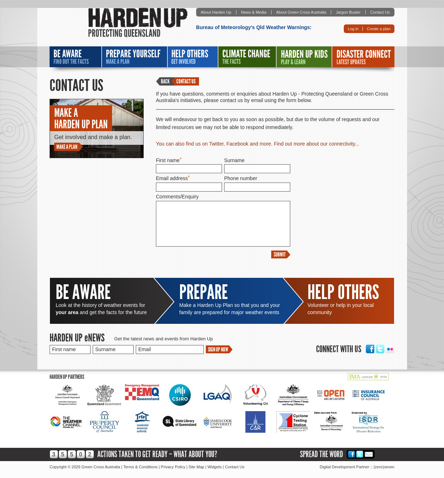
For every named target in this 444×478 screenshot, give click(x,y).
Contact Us (380, 12)
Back (165, 81)
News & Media (254, 12)
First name (168, 160)
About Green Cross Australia (301, 12)
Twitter (380, 349)
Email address (172, 178)
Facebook (370, 349)
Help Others (193, 56)
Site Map (196, 467)
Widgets (214, 467)
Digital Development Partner (344, 467)
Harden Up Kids (304, 56)
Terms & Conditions (140, 467)
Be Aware (75, 56)
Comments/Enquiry (177, 196)
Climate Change (247, 56)
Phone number (240, 178)
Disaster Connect (363, 56)
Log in (353, 29)
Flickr (390, 349)
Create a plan (378, 29)
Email (369, 454)
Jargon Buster (348, 12)
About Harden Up (216, 12)
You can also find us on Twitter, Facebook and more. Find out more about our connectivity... (257, 144)
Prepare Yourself (134, 56)
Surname (234, 160)
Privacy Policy (173, 467)
